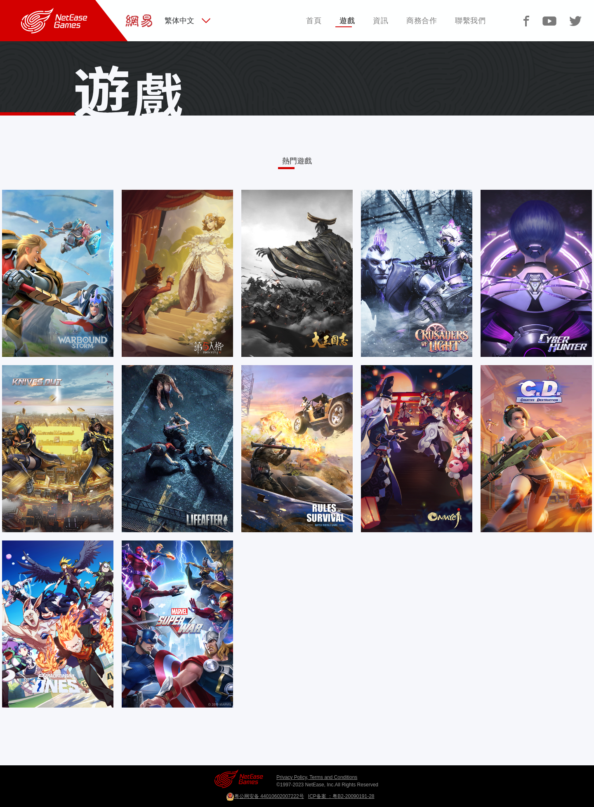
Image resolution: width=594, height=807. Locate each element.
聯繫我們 (470, 21)
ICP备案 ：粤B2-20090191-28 (341, 796)
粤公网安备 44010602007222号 (265, 796)
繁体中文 (179, 21)
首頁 (313, 21)
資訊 (380, 21)
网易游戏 (11, 5)
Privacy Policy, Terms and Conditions (316, 777)
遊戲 (347, 21)
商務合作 (421, 21)
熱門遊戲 (297, 161)
